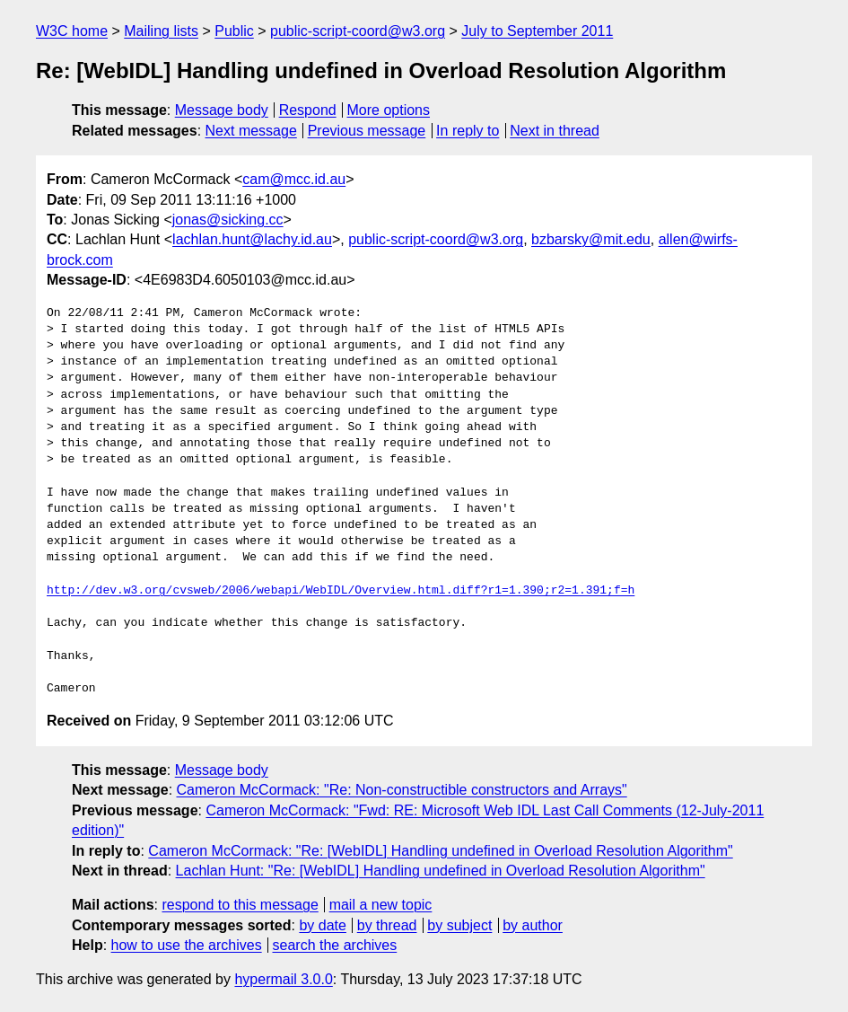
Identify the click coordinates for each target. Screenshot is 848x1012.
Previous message (367, 130)
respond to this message (240, 904)
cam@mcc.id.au (293, 179)
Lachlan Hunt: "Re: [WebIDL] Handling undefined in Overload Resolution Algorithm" (440, 870)
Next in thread (554, 130)
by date (322, 925)
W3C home (72, 31)
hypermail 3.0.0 (283, 979)
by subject (459, 925)
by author (533, 925)
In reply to (467, 130)
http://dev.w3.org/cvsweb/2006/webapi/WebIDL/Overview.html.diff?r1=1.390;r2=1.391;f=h (340, 591)
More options (389, 110)
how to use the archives (186, 945)
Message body (221, 110)
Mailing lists (161, 31)
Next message (251, 130)
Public (234, 31)
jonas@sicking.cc (228, 219)
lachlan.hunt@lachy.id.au (252, 239)
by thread (387, 925)
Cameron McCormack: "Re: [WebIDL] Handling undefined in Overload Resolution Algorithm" (440, 850)
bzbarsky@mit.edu (591, 239)
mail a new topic (381, 904)
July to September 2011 (537, 31)
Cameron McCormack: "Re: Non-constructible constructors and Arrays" (402, 789)
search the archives (335, 945)
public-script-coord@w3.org (357, 31)
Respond (308, 110)
